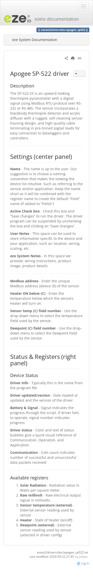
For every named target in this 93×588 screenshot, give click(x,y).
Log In (83, 563)
